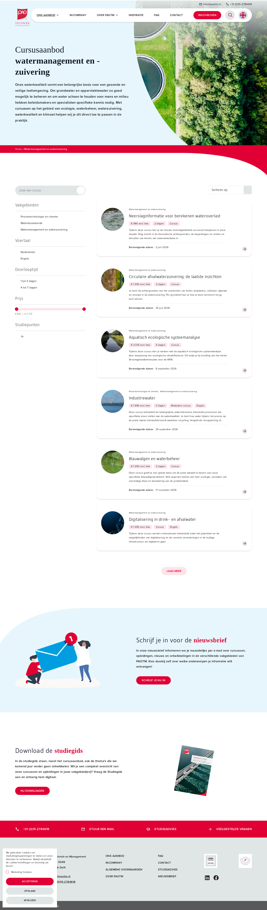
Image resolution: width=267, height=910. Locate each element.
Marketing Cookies (21, 872)
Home (18, 148)
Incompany (78, 15)
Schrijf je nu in (153, 680)
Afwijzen (30, 900)
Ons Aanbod (49, 15)
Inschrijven (207, 15)
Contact (176, 15)
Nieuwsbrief (167, 876)
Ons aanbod (115, 855)
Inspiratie (136, 15)
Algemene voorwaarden (124, 869)
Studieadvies (161, 828)
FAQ (157, 15)
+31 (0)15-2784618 (239, 4)
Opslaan (29, 891)
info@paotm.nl (210, 4)
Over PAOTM (108, 15)
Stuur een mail (97, 828)
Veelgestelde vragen (230, 828)
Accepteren (30, 881)
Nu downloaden (32, 790)
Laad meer (174, 570)
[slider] (16, 308)
